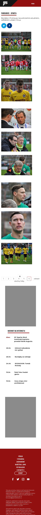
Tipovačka (20, 459)
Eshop (20, 473)
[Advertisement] (20, 306)
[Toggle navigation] (35, 3)
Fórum (20, 456)
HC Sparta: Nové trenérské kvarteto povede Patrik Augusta (23, 339)
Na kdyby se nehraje (23, 357)
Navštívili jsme (20, 464)
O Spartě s (20, 470)
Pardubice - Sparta (8, 13)
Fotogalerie (20, 467)
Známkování (20, 462)
